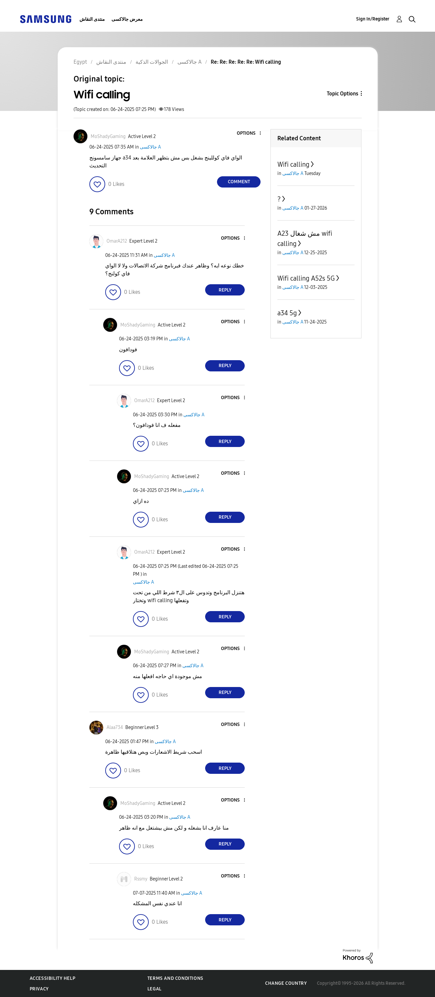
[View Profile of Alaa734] (115, 727)
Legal (154, 989)
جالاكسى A (150, 147)
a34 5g (287, 313)
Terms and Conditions (175, 978)
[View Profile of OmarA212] (117, 241)
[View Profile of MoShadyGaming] (108, 136)
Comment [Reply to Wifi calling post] (239, 182)
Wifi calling (293, 164)
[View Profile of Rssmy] (140, 879)
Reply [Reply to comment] (225, 290)
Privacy (39, 989)
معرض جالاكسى (127, 19)
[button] (249, 133)
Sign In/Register (372, 19)
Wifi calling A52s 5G (306, 278)
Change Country (286, 983)
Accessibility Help (53, 978)
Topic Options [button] (342, 93)
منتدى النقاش (92, 19)
